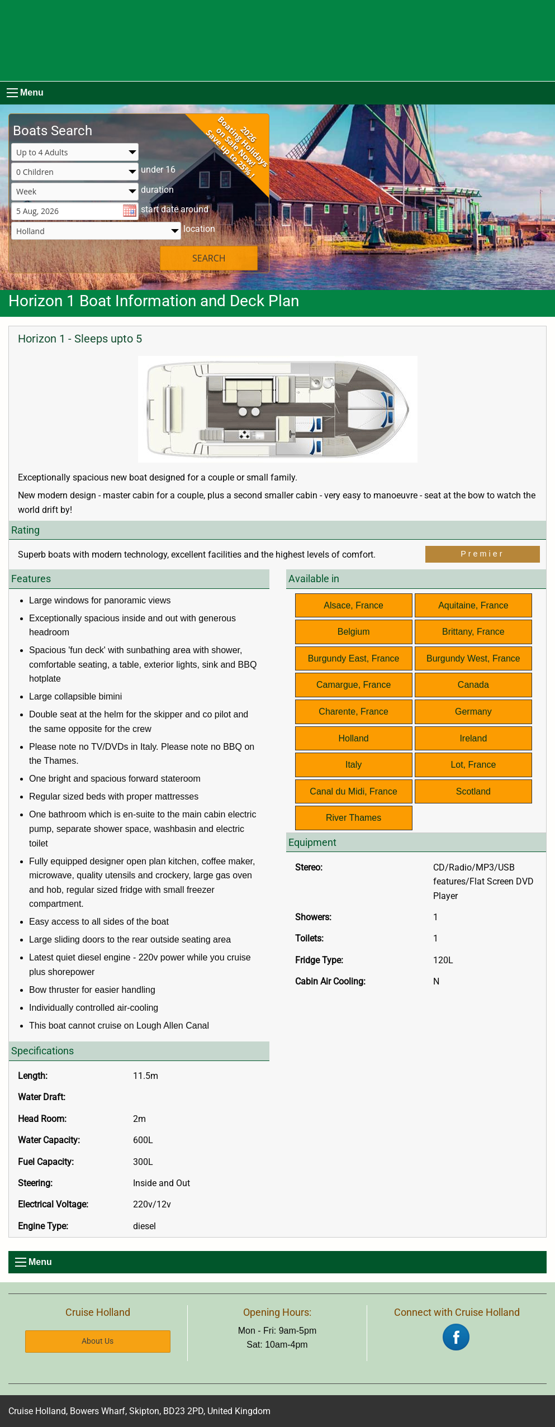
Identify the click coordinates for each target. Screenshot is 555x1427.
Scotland (473, 791)
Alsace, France (353, 605)
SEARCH (209, 258)
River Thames (353, 817)
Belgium (354, 631)
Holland (353, 738)
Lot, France (473, 764)
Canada (473, 684)
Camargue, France (353, 684)
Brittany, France (473, 631)
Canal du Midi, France (353, 791)
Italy (353, 764)
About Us (97, 1341)
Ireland (473, 738)
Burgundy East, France (354, 658)
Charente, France (353, 711)
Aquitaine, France (473, 605)
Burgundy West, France (473, 658)
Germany (473, 711)
